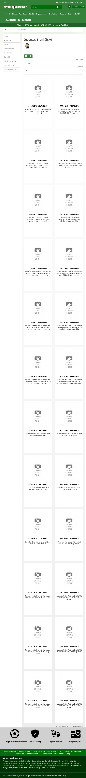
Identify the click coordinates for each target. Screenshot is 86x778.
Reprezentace (41, 14)
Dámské (63, 14)
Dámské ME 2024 (24, 20)
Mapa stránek (59, 754)
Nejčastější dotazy (54, 751)
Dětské (31, 14)
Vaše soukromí (39, 751)
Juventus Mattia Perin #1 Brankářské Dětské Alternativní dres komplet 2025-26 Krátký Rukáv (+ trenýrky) (38, 327)
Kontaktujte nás (10, 751)
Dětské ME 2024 (74, 14)
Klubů (14, 14)
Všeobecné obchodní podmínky (28, 754)
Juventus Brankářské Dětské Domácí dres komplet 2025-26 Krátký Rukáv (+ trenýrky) (38, 111)
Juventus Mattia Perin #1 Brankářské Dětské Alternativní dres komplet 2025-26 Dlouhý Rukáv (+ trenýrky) (69, 381)
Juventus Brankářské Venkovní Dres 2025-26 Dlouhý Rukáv (37, 543)
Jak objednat (47, 754)
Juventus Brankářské (18, 30)
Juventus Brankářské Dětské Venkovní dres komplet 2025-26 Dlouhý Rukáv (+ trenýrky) (38, 219)
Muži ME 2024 (10, 20)
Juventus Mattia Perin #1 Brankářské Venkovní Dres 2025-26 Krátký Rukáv (69, 597)
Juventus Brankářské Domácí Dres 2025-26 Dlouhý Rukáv (69, 488)
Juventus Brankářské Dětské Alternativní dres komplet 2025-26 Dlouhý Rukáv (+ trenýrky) (69, 219)
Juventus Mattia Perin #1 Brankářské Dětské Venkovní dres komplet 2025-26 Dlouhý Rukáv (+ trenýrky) (38, 381)
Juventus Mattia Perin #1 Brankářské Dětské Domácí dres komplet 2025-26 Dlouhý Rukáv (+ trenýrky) (69, 327)
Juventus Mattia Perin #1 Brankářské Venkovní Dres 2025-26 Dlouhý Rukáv (38, 705)
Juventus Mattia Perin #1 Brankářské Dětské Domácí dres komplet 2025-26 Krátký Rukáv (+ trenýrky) (38, 273)
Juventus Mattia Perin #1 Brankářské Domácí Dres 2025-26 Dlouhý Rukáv (69, 651)
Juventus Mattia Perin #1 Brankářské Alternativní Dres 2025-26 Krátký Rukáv (38, 651)
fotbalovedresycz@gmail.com (67, 2)
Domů (7, 14)
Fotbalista (22, 14)
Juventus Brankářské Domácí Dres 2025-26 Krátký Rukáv (38, 434)
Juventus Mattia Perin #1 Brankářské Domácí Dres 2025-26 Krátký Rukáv (38, 597)
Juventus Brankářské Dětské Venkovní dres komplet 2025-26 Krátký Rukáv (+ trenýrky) (69, 111)
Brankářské (53, 14)
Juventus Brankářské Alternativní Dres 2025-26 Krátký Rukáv (37, 488)
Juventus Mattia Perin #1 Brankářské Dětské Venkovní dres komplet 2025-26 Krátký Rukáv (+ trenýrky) (69, 273)
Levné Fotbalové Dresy (57, 776)
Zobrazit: (80, 66)
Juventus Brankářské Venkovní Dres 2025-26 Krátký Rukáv (69, 434)
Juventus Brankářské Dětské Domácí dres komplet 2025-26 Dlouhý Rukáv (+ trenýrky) (69, 165)
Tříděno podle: (79, 60)
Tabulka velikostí (24, 751)
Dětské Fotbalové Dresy (31, 768)
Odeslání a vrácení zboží (73, 751)
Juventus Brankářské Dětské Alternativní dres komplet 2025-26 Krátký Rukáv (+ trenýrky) (37, 165)
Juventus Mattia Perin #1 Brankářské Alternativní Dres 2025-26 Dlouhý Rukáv (69, 705)
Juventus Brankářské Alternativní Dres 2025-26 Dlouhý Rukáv (69, 543)
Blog (68, 754)
